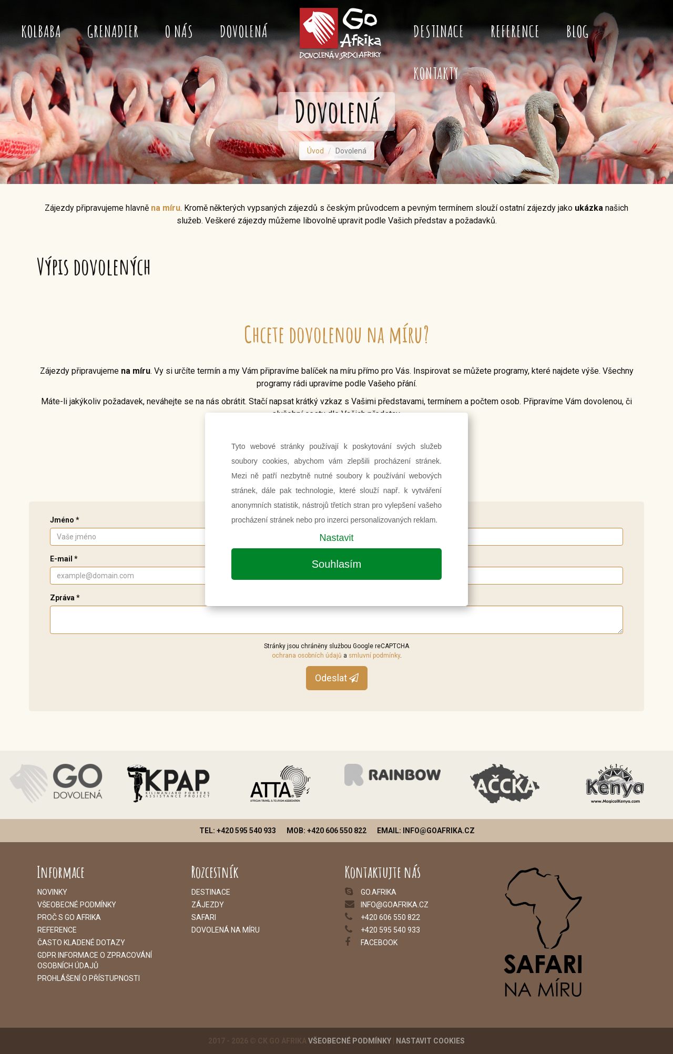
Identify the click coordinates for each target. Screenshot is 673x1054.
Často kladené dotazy (81, 942)
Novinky (52, 892)
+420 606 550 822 (390, 917)
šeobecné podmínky (79, 904)
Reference (515, 31)
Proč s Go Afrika (69, 917)
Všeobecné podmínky (349, 1041)
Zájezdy (207, 904)
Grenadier (113, 31)
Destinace (438, 31)
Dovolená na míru (225, 930)
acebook (380, 942)
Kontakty (436, 73)
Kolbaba (41, 31)
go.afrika (378, 892)
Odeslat (337, 677)
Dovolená (244, 31)
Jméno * (64, 520)
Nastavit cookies (430, 1041)
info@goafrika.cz (395, 904)
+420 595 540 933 (390, 930)
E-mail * (64, 559)
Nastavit (336, 538)
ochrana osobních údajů (307, 655)
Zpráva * (65, 597)
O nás (179, 31)
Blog (577, 31)
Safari (203, 917)
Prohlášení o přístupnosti (88, 978)
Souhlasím (337, 564)
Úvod (315, 151)
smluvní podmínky (374, 655)
